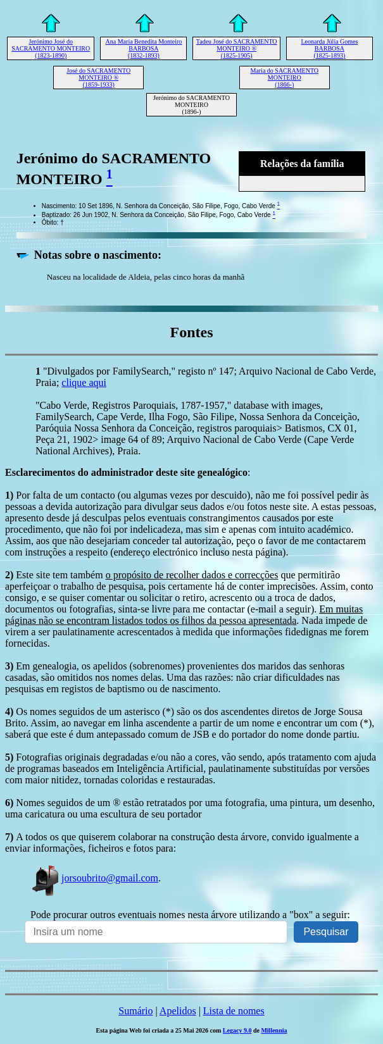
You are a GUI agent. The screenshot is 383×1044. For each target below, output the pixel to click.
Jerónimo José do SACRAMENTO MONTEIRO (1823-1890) (50, 48)
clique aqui (83, 382)
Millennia (274, 1030)
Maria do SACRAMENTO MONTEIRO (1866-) (284, 77)
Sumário (135, 1010)
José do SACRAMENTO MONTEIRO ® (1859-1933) (98, 77)
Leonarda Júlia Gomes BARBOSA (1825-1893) (329, 48)
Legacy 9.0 (237, 1030)
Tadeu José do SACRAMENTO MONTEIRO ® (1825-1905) (236, 48)
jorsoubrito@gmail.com (94, 878)
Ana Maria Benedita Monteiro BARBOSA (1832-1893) (144, 48)
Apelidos (178, 1010)
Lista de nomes (234, 1010)
